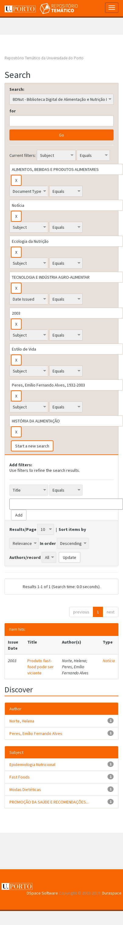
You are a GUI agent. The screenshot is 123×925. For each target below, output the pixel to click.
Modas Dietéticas (25, 789)
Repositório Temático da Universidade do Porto (44, 58)
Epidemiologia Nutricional (32, 764)
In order (48, 543)
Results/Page (22, 529)
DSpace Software (42, 893)
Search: (16, 89)
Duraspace (111, 893)
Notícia (109, 660)
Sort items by (72, 529)
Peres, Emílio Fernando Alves (35, 733)
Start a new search (32, 446)
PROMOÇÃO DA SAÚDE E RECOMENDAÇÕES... (49, 802)
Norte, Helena (21, 721)
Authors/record (25, 557)
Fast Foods (19, 777)
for (12, 111)
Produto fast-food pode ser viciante (40, 667)
